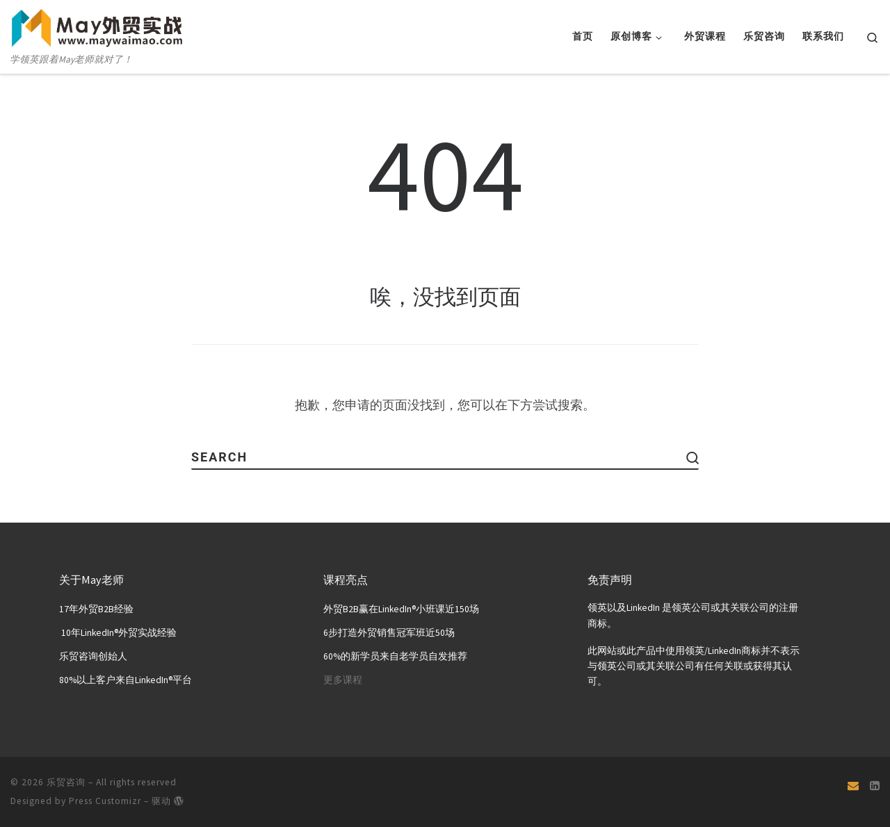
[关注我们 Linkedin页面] (875, 785)
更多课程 (342, 679)
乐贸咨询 (66, 781)
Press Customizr (105, 800)
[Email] (853, 785)
